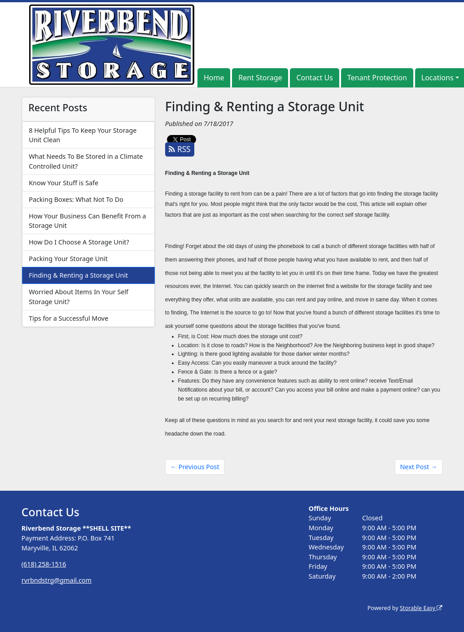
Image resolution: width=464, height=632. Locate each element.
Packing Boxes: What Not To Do (76, 199)
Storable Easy (421, 608)
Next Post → (418, 466)
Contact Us (314, 78)
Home (214, 78)
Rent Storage (260, 78)
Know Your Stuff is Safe (63, 183)
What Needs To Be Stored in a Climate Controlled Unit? (86, 161)
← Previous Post (195, 466)
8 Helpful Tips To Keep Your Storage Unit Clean (82, 135)
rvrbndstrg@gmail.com (57, 580)
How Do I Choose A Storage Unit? (79, 242)
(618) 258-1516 (44, 564)
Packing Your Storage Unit (68, 258)
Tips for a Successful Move (68, 318)
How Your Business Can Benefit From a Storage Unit (87, 221)
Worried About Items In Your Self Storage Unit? (78, 297)
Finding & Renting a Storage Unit (78, 275)
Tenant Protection (377, 78)
